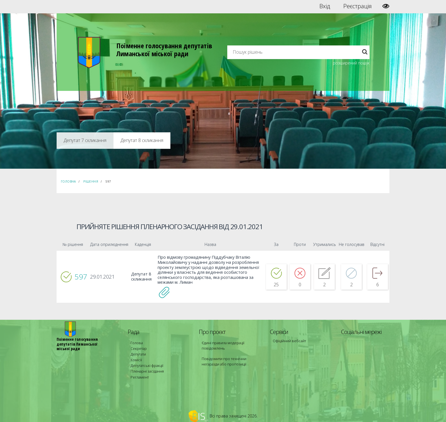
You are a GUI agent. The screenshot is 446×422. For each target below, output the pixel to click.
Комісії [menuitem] (136, 356)
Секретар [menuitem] (138, 346)
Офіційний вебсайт (288, 339)
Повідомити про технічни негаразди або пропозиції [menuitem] (231, 359)
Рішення (90, 181)
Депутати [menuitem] (138, 351)
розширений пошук (351, 63)
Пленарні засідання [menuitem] (146, 367)
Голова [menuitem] (136, 341)
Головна (68, 181)
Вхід (324, 6)
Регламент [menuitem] (139, 372)
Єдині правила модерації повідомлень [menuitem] (222, 344)
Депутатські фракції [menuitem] (146, 362)
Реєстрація (357, 6)
